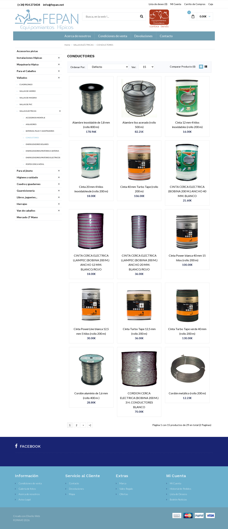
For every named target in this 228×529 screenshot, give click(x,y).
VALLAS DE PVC (25, 104)
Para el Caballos (26, 71)
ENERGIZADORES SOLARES (37, 144)
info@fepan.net (53, 4)
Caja (210, 4)
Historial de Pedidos (180, 488)
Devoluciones (76, 488)
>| (90, 425)
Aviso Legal (25, 499)
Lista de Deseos (178, 494)
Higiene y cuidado (27, 177)
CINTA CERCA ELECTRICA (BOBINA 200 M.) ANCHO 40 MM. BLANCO (187, 191)
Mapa (72, 494)
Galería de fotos (27, 488)
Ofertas (123, 494)
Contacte (74, 483)
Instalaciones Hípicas (29, 57)
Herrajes (22, 203)
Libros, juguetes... (27, 197)
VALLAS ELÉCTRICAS (83, 44)
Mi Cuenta (175, 4)
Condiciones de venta (30, 483)
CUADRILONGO (25, 84)
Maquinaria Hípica (28, 64)
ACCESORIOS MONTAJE (35, 118)
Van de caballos (26, 210)
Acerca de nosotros (29, 494)
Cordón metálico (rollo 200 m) (187, 393)
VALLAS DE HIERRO (27, 91)
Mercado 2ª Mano (27, 217)
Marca (122, 483)
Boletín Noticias (178, 499)
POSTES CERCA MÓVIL (35, 164)
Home (67, 44)
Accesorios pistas (27, 51)
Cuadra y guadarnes (29, 183)
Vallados (22, 77)
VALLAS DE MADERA (28, 98)
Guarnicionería (26, 190)
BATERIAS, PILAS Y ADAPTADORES (40, 131)
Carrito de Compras (194, 4)
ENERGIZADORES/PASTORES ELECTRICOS (43, 157)
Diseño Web (33, 516)
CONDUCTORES (105, 44)
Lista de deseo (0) (158, 4)
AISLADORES (31, 124)
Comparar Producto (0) (182, 66)
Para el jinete (25, 170)
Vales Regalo (126, 488)
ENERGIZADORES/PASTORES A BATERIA (42, 151)
